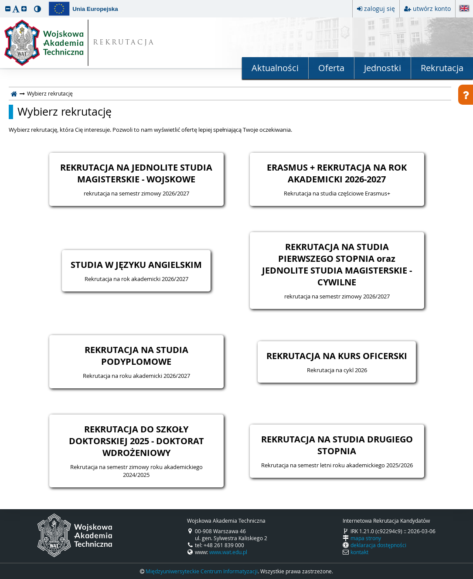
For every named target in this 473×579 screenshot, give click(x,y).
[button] (7, 8)
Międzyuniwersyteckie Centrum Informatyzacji (202, 571)
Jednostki (382, 68)
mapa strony (365, 537)
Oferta (331, 68)
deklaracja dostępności (378, 544)
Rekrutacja (442, 68)
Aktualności (275, 68)
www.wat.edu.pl (228, 551)
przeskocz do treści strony (2, 2)
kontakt (359, 551)
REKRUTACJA (124, 43)
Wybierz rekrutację (64, 112)
